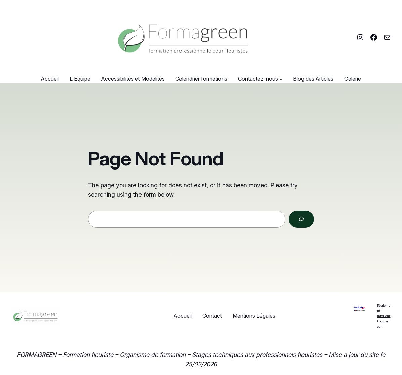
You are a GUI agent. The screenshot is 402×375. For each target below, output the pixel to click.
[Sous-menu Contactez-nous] (281, 79)
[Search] (301, 219)
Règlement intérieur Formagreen (384, 316)
